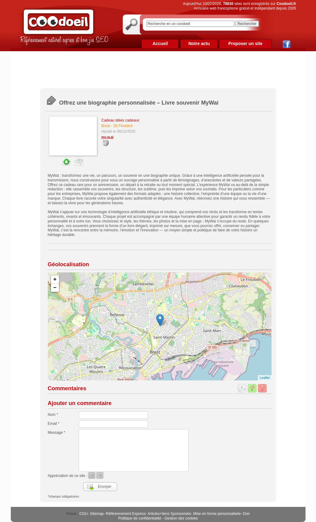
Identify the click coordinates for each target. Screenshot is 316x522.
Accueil (160, 43)
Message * (56, 432)
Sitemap (96, 514)
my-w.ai (108, 137)
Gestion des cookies (181, 518)
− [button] (55, 288)
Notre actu (199, 43)
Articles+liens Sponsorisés (169, 514)
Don (246, 514)
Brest (106, 126)
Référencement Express (126, 514)
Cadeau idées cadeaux (120, 120)
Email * (54, 423)
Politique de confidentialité (139, 518)
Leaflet (265, 377)
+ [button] (55, 279)
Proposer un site (245, 43)
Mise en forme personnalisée (217, 514)
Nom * (53, 414)
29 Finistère (123, 126)
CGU (83, 514)
